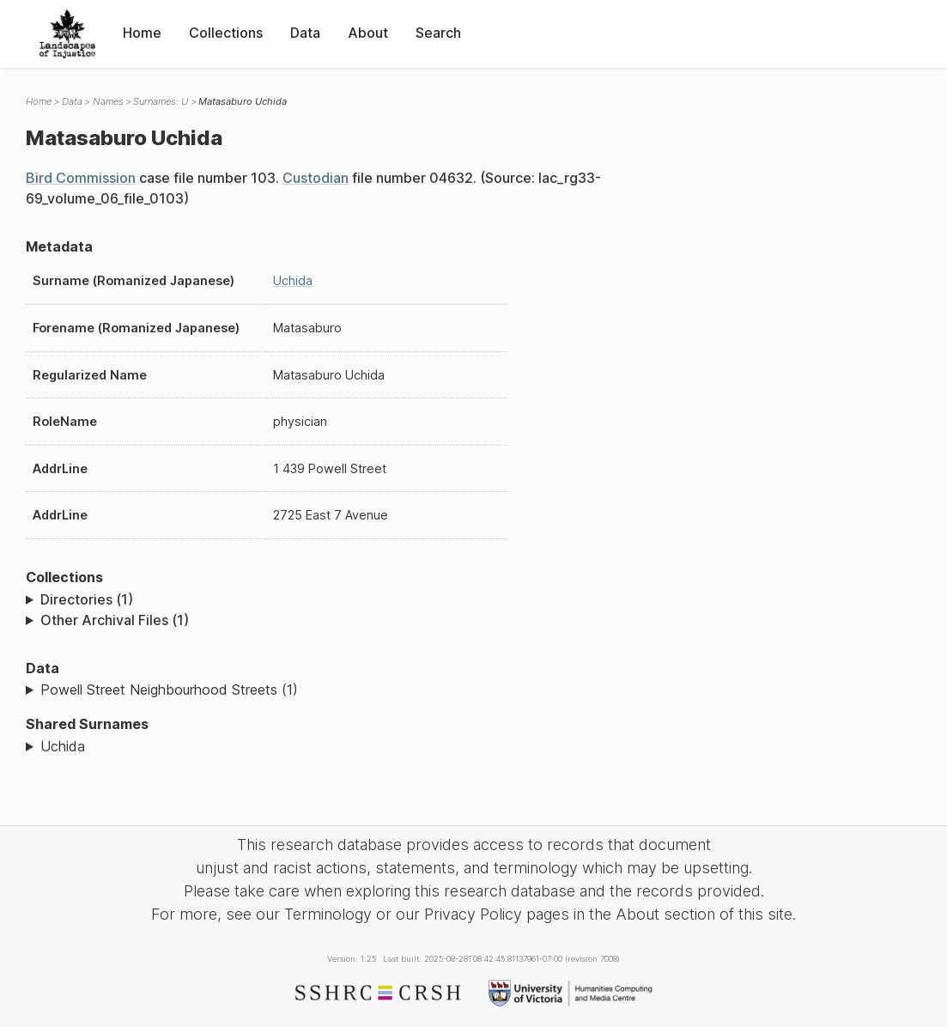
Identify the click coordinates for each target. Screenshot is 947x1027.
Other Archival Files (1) (114, 620)
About (368, 32)
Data (305, 32)
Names (108, 101)
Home (142, 32)
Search (438, 32)
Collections (226, 32)
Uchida (293, 280)
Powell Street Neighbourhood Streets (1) (169, 689)
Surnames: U (160, 101)
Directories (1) (86, 599)
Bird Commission (81, 177)
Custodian (315, 177)
